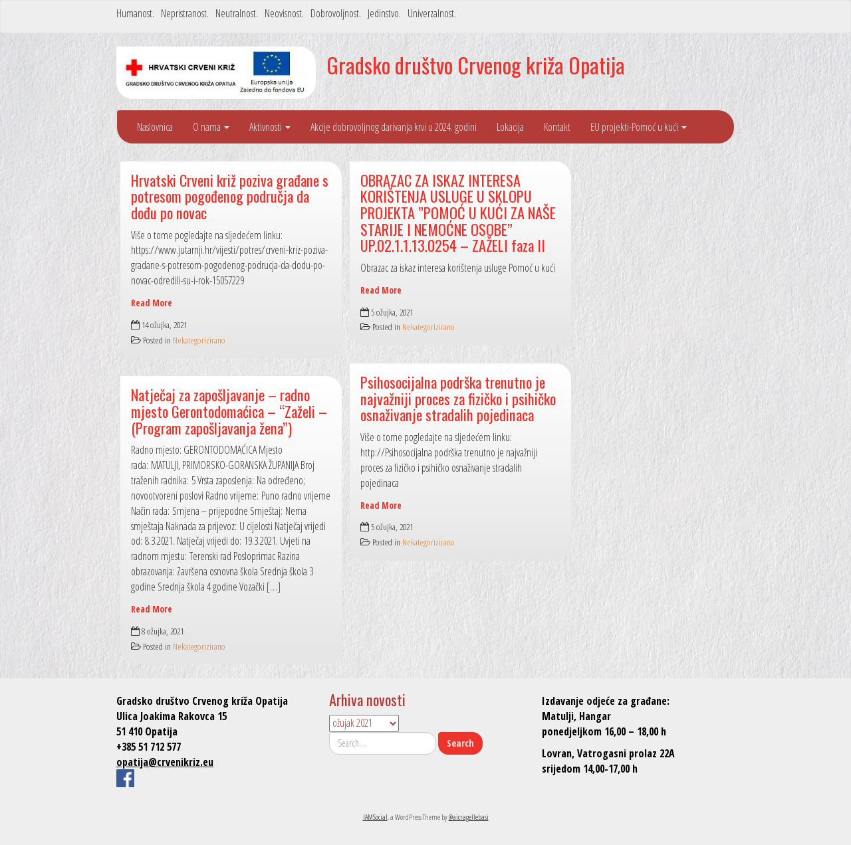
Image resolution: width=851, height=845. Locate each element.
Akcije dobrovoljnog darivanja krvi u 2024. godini (393, 127)
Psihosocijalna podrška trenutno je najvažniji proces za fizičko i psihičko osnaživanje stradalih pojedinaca (458, 398)
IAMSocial (375, 817)
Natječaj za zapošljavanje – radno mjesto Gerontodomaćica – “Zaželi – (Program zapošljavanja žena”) (229, 410)
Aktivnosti (270, 127)
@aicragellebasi (469, 817)
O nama (211, 127)
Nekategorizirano (199, 339)
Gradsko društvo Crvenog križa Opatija (475, 64)
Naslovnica (155, 127)
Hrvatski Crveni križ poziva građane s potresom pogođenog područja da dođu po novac (229, 196)
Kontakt (557, 127)
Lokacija (510, 127)
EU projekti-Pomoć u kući (638, 127)
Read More (151, 302)
